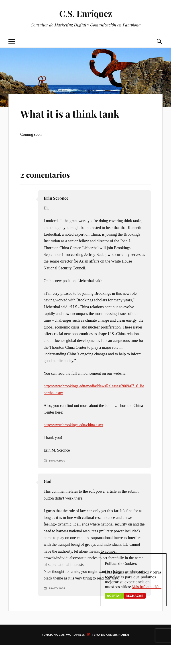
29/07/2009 (57, 588)
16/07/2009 (57, 460)
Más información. (146, 586)
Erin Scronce (56, 198)
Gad (47, 481)
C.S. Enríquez (85, 13)
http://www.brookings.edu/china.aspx (73, 425)
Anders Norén (117, 634)
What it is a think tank (69, 113)
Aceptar (114, 595)
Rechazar (135, 595)
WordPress (75, 634)
